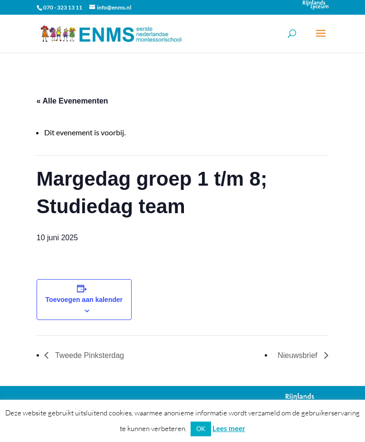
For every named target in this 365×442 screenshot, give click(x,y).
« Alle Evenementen (72, 101)
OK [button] (200, 429)
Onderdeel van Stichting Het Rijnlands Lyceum (315, 4)
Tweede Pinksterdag (88, 355)
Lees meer (228, 428)
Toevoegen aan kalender (84, 299)
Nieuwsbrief (298, 355)
